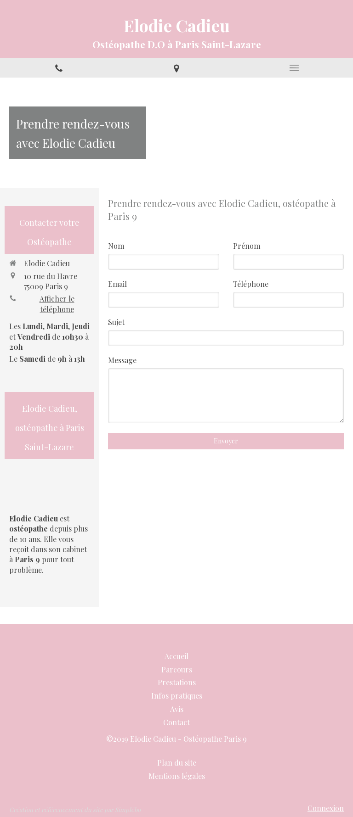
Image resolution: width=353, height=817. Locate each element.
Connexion (325, 808)
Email (117, 284)
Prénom (246, 246)
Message (122, 360)
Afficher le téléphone (57, 303)
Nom (116, 246)
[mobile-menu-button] (294, 68)
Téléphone (250, 284)
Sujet (116, 322)
